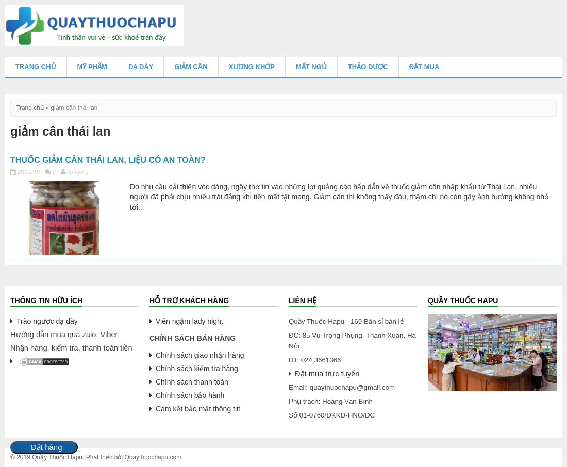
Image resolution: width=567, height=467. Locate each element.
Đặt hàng (46, 447)
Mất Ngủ (311, 67)
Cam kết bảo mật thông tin (198, 409)
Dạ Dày (140, 67)
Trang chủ (35, 67)
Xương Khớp (252, 67)
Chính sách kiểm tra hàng (197, 368)
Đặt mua (424, 67)
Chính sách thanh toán (192, 382)
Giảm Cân (190, 67)
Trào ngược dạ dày (47, 321)
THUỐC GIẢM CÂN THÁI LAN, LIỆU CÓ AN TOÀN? (108, 160)
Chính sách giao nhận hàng (200, 355)
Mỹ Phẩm (92, 67)
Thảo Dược (368, 67)
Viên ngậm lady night (189, 321)
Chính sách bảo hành (190, 395)
